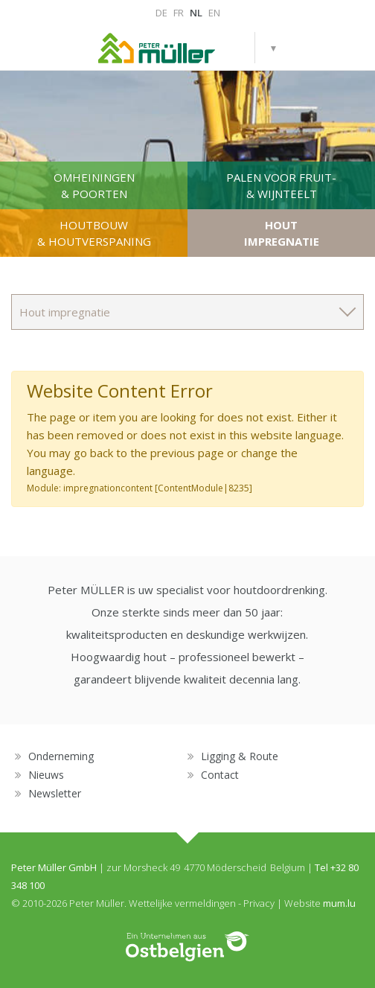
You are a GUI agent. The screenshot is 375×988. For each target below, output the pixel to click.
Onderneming (61, 756)
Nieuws (46, 775)
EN (214, 12)
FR (178, 12)
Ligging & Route (239, 756)
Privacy (259, 903)
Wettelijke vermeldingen (182, 903)
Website (302, 903)
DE (161, 12)
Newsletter (54, 793)
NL (196, 12)
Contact (220, 775)
